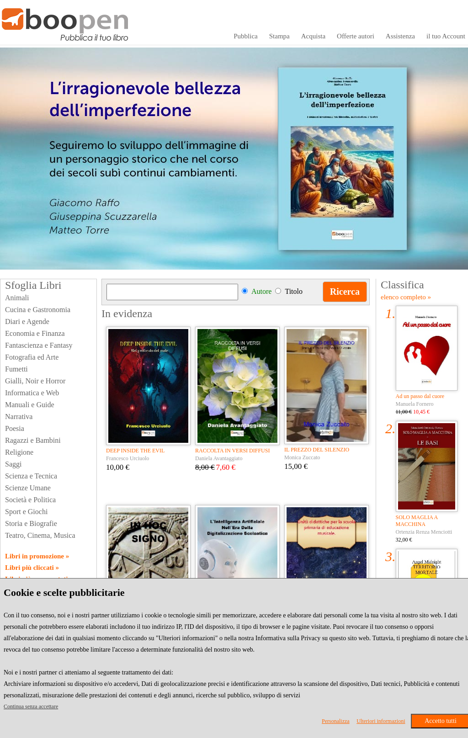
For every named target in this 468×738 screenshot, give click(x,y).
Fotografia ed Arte (31, 357)
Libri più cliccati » (32, 567)
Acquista (313, 36)
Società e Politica (30, 500)
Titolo (294, 291)
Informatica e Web (32, 393)
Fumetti (16, 369)
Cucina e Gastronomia (37, 309)
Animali (17, 298)
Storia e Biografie (31, 523)
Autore (261, 291)
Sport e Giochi (26, 511)
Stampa (279, 36)
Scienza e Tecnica (31, 476)
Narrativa (18, 416)
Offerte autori (355, 36)
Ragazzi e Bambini (33, 440)
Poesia (14, 428)
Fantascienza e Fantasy (39, 345)
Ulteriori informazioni (380, 721)
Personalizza (336, 721)
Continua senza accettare (31, 706)
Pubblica (246, 36)
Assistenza (400, 36)
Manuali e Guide (29, 405)
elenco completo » (406, 297)
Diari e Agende (27, 321)
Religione (19, 452)
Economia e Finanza (35, 333)
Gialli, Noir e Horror (35, 381)
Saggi (13, 464)
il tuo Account (445, 36)
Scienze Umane (28, 488)
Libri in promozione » (37, 556)
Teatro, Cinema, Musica (40, 535)
